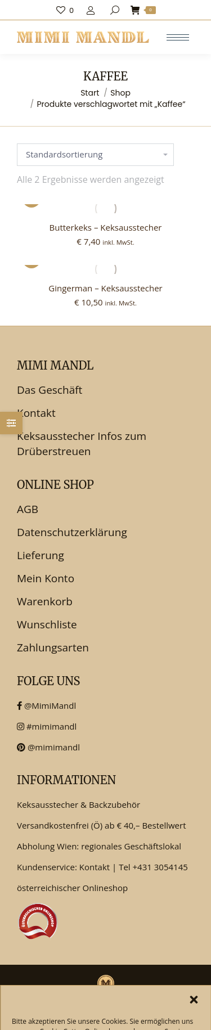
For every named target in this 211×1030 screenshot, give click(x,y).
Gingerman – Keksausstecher (105, 288)
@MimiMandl (46, 705)
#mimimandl (47, 726)
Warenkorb (45, 601)
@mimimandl (48, 747)
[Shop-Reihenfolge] (95, 154)
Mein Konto (45, 578)
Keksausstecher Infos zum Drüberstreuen (81, 443)
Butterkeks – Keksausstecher (106, 227)
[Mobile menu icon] (177, 37)
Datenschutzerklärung (72, 532)
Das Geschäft (49, 390)
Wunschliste (47, 624)
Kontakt (36, 413)
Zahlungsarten (53, 647)
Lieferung (40, 555)
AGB (27, 509)
